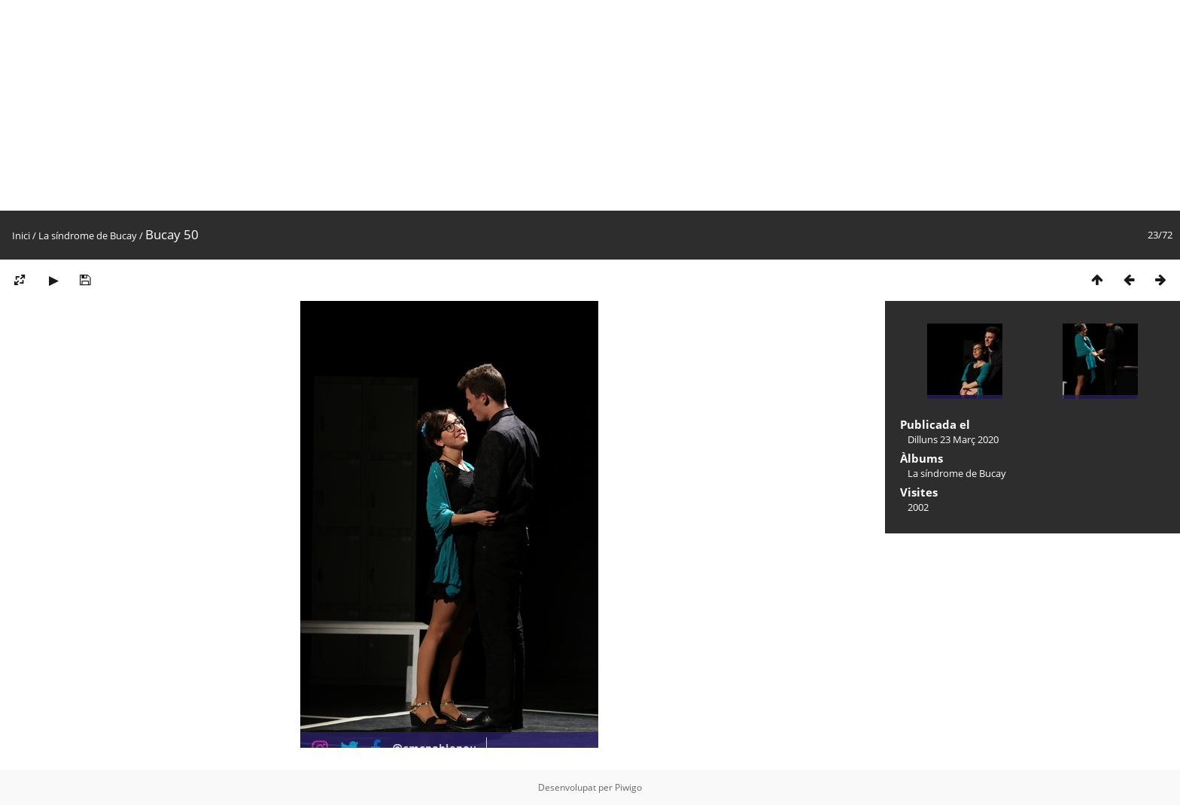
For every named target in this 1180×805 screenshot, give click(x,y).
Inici (21, 235)
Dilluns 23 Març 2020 (953, 439)
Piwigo (628, 787)
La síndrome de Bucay (87, 235)
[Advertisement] (451, 105)
